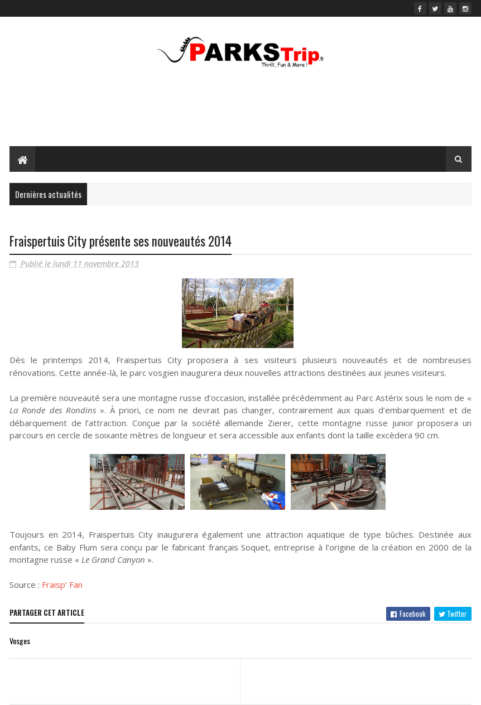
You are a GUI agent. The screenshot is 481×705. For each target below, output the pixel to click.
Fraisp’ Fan (62, 584)
